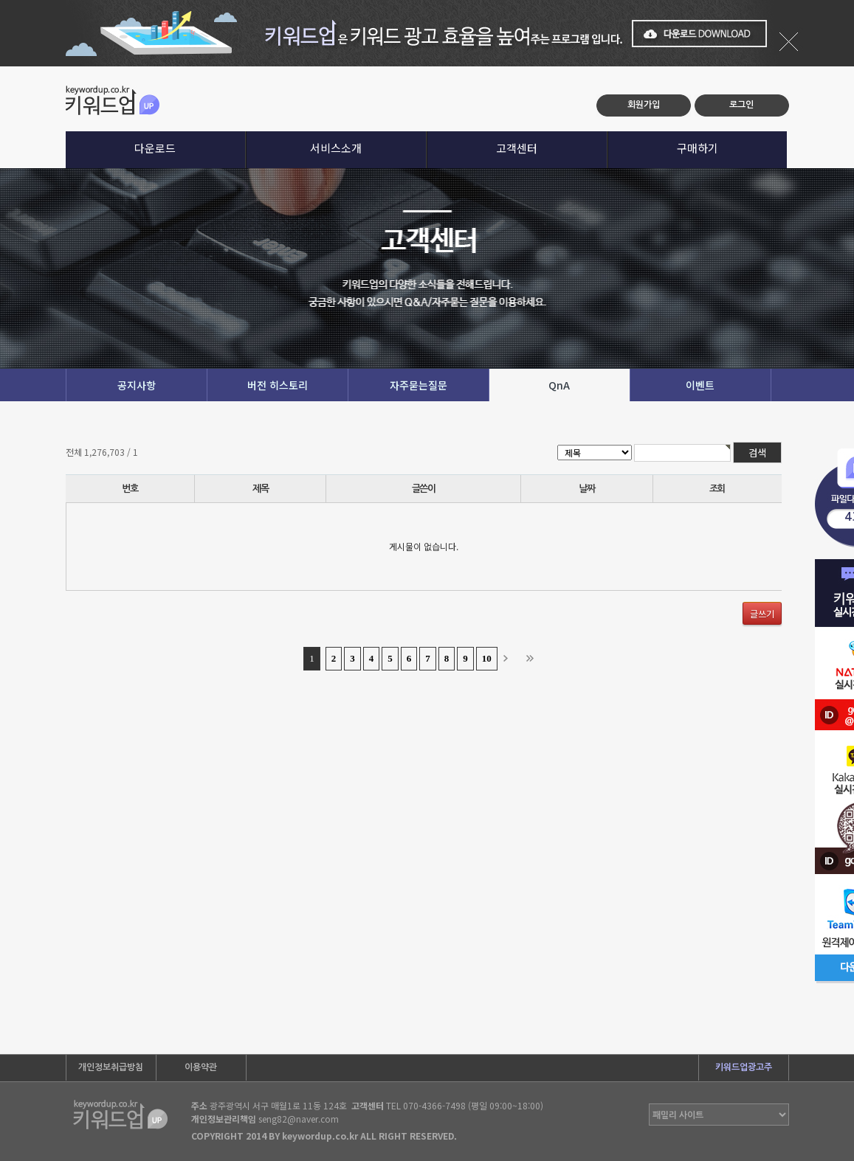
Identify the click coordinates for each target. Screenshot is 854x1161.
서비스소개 (336, 148)
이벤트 (700, 385)
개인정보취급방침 (110, 1067)
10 (487, 658)
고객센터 (516, 148)
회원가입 (643, 104)
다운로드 (155, 148)
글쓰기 (762, 613)
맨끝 (533, 658)
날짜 (586, 488)
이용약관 (201, 1067)
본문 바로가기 (0, 66)
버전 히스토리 (277, 385)
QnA (559, 385)
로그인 (741, 104)
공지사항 (136, 385)
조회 (717, 488)
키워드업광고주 (743, 1067)
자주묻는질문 (418, 385)
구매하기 (697, 148)
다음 (510, 658)
